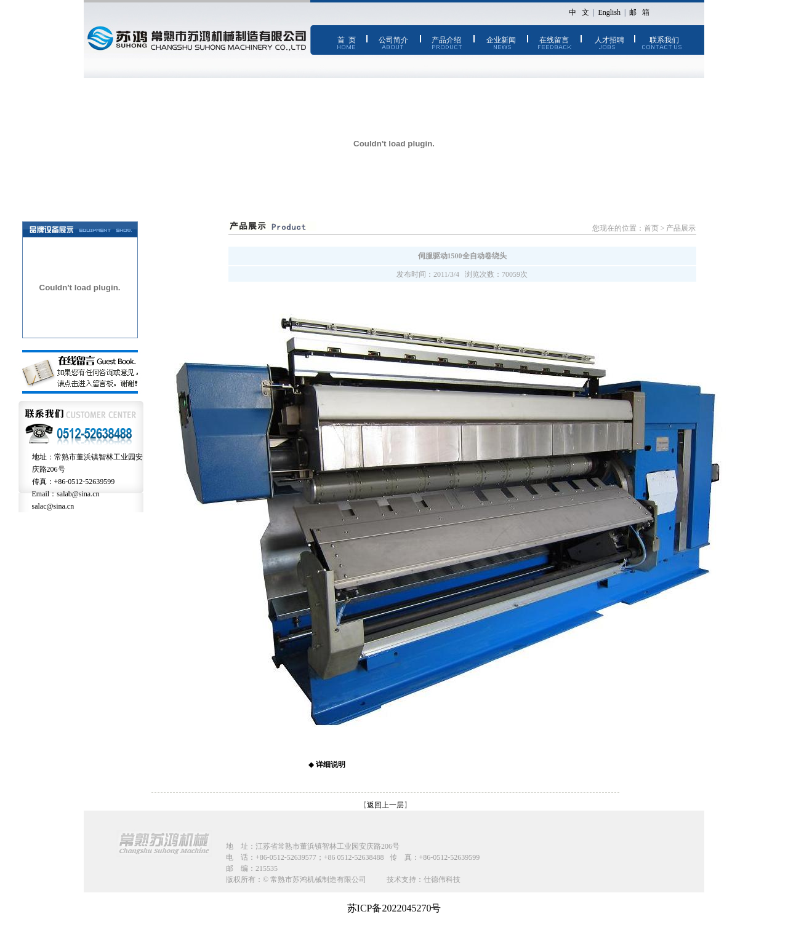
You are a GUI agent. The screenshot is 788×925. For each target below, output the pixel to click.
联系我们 (664, 40)
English (609, 12)
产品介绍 (446, 40)
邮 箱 (639, 12)
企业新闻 (501, 40)
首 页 (346, 40)
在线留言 (554, 40)
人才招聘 (609, 40)
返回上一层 (385, 805)
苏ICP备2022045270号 (394, 908)
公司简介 (393, 40)
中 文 (579, 12)
